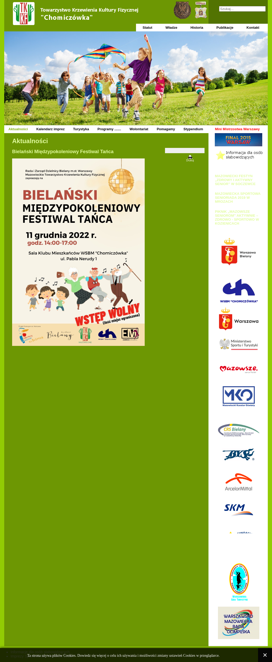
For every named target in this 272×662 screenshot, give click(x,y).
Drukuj (190, 160)
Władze (171, 28)
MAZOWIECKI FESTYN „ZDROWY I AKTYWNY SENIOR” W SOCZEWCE (235, 180)
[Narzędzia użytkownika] (185, 150)
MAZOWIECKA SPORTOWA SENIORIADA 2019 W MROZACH (237, 198)
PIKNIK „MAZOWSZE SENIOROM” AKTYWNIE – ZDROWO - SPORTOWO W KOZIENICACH (237, 217)
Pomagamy (166, 129)
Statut (147, 28)
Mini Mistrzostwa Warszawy (237, 129)
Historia (197, 28)
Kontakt (252, 28)
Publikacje (224, 28)
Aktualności (18, 129)
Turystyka (81, 129)
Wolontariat (138, 129)
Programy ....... (109, 129)
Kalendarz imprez (50, 129)
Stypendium (193, 129)
